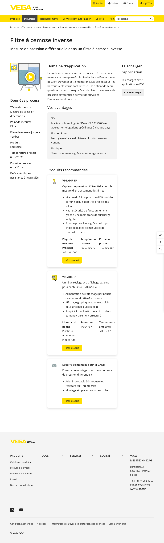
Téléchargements (49, 18)
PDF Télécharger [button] (133, 92)
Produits (15, 18)
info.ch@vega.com (140, 484)
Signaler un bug (117, 523)
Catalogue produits (20, 462)
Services (76, 455)
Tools (44, 455)
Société (100, 18)
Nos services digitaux (21, 484)
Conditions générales (21, 523)
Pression (14, 479)
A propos (42, 523)
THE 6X (112, 18)
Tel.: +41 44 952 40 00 (141, 480)
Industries (29, 18)
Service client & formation (77, 18)
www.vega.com (138, 488)
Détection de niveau (21, 473)
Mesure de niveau (20, 467)
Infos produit (72, 260)
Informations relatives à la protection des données (78, 523)
